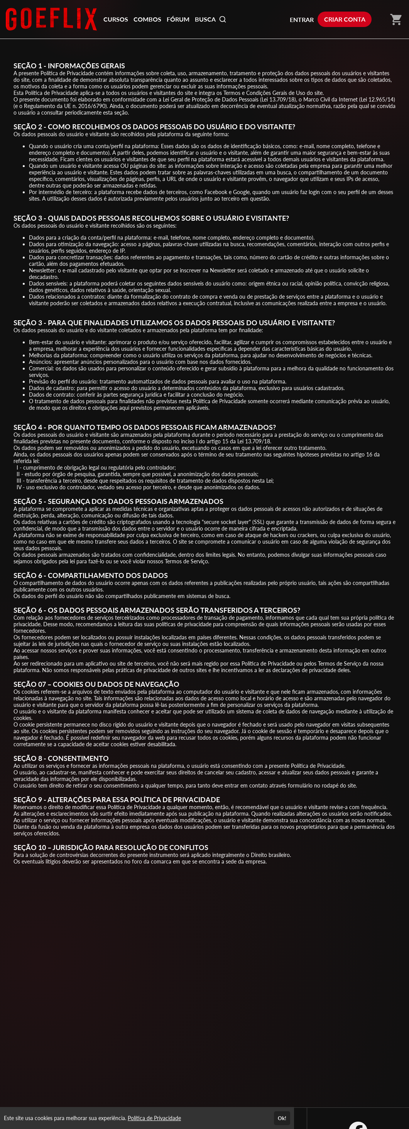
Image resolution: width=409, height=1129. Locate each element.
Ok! (282, 1118)
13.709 (277, 99)
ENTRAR (302, 19)
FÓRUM (178, 19)
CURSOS (115, 19)
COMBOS (147, 19)
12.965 (376, 99)
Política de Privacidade (154, 1118)
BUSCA (210, 19)
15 (225, 441)
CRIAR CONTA (344, 19)
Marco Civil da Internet (330, 99)
